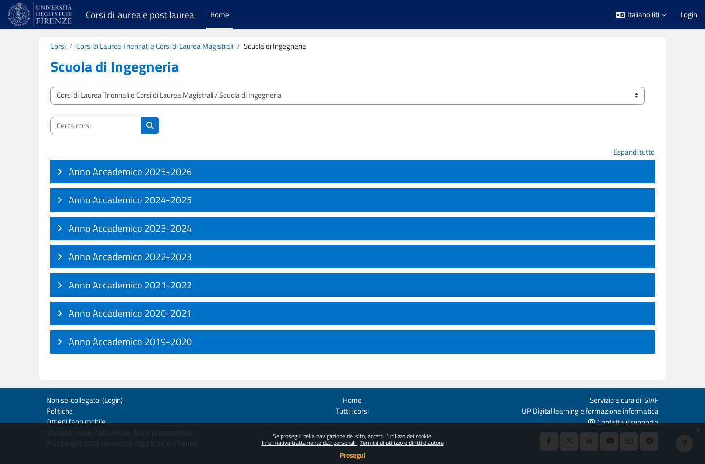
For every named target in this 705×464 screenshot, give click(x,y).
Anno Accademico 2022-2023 (130, 257)
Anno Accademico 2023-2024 (130, 228)
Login (689, 14)
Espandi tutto (634, 152)
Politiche (60, 410)
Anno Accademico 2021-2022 (130, 285)
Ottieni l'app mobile (76, 421)
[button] (641, 15)
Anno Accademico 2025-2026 (130, 171)
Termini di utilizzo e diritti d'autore (402, 442)
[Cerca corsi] (95, 126)
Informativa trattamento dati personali (309, 442)
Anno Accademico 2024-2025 (130, 200)
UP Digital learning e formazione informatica (590, 410)
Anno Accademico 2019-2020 (130, 342)
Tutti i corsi (352, 410)
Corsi (58, 46)
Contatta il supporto (623, 421)
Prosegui (353, 455)
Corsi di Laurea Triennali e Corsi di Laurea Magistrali (154, 46)
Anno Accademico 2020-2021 (130, 313)
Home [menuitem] (219, 14)
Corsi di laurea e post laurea (140, 15)
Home (352, 399)
